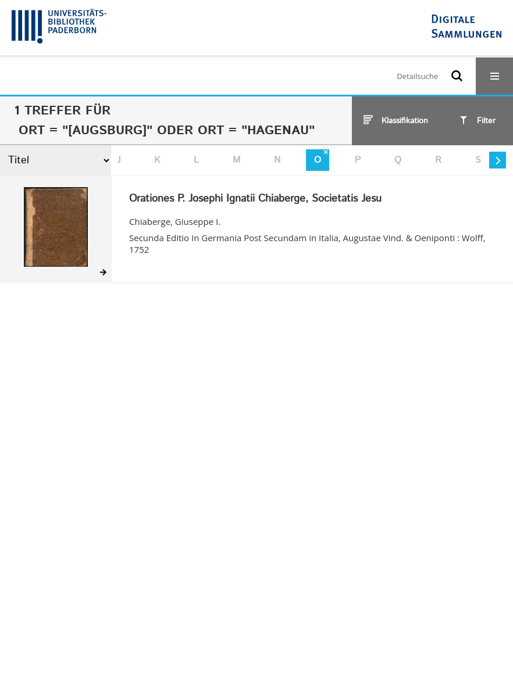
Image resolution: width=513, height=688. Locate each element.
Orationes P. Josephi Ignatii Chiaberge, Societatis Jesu (255, 199)
